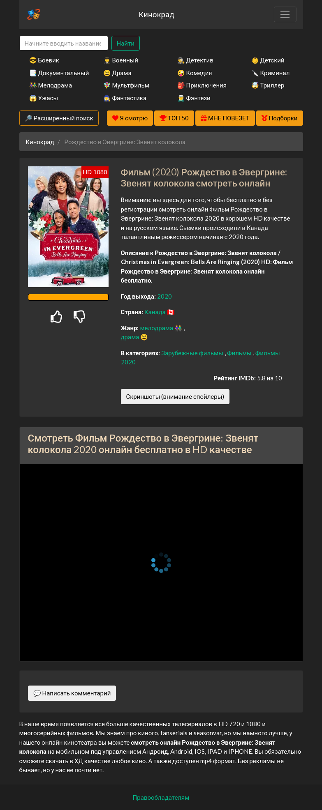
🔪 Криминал (270, 72)
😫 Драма (117, 72)
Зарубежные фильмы (193, 353)
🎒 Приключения (202, 85)
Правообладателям (161, 797)
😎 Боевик (44, 60)
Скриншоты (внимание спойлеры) (175, 396)
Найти (125, 43)
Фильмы (240, 353)
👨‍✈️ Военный (120, 60)
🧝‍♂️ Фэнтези (194, 97)
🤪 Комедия (194, 72)
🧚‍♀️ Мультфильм (126, 85)
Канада (155, 311)
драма (131, 337)
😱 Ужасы (43, 97)
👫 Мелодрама (50, 85)
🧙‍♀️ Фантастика (125, 97)
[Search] (63, 43)
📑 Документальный (55, 72)
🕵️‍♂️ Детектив (195, 60)
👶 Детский (268, 60)
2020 (164, 296)
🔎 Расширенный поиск (59, 118)
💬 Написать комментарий (72, 693)
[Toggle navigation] (285, 14)
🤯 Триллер (268, 85)
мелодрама (157, 327)
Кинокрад (156, 14)
